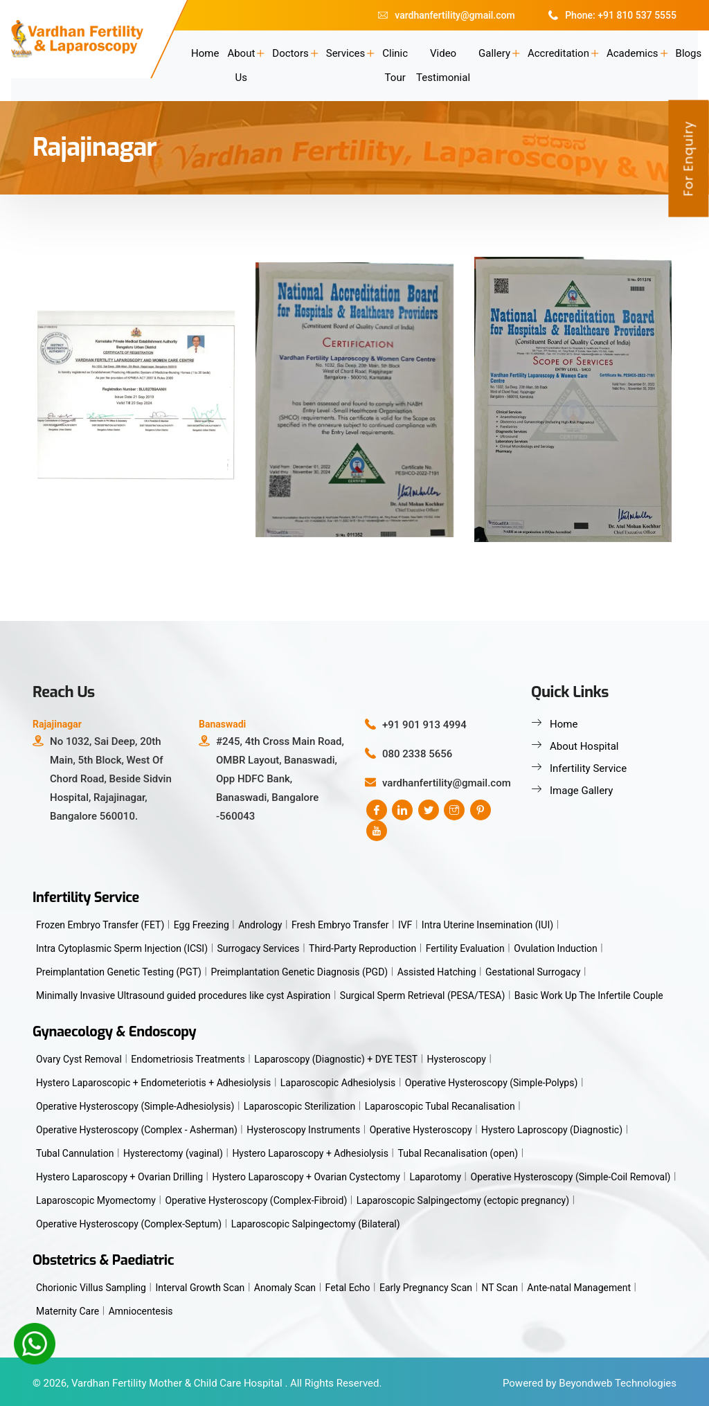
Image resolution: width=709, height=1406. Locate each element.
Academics (632, 53)
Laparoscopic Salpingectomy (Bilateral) (315, 1223)
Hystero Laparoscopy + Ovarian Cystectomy (306, 1176)
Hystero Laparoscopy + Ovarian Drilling (119, 1176)
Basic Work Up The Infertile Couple (588, 995)
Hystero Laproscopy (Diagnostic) (551, 1129)
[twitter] (428, 810)
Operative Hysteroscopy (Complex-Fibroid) (256, 1200)
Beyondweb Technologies (617, 1383)
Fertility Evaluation (465, 948)
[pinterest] (480, 810)
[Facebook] (376, 810)
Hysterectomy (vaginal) (173, 1153)
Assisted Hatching (436, 971)
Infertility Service (588, 768)
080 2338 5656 (417, 754)
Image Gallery (581, 790)
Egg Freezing (201, 924)
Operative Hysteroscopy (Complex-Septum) (129, 1223)
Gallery (494, 53)
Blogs (689, 53)
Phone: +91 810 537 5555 (612, 15)
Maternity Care (67, 1311)
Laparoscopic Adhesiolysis (338, 1082)
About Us (241, 65)
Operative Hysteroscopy (421, 1129)
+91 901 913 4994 (424, 725)
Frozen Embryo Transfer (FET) (100, 924)
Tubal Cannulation (75, 1153)
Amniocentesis (141, 1311)
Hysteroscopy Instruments (303, 1129)
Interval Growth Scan (199, 1287)
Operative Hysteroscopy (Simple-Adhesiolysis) (135, 1106)
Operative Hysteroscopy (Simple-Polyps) (491, 1082)
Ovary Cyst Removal (79, 1059)
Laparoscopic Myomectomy (96, 1200)
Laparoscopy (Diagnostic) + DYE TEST (336, 1059)
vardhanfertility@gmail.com (446, 15)
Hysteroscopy (456, 1059)
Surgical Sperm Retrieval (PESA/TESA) (422, 995)
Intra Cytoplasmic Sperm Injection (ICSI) (122, 948)
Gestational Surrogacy (532, 971)
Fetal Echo (347, 1287)
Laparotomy (435, 1176)
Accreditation (558, 53)
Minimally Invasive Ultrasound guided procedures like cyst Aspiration (183, 995)
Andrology (260, 924)
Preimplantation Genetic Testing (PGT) (118, 971)
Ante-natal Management (579, 1287)
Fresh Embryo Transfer (339, 924)
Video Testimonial (443, 65)
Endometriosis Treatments (187, 1059)
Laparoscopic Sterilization (299, 1106)
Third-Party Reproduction (362, 948)
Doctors (290, 53)
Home (205, 53)
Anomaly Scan (285, 1287)
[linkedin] (402, 810)
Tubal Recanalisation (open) (458, 1153)
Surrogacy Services (258, 948)
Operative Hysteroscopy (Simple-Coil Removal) (571, 1176)
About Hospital (584, 746)
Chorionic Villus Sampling (91, 1287)
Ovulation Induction (556, 948)
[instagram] (454, 810)
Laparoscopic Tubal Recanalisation (440, 1106)
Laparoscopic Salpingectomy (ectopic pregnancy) (463, 1200)
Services (346, 53)
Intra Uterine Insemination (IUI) (487, 924)
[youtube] (376, 830)
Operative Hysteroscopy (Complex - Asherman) (136, 1129)
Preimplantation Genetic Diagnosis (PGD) (299, 971)
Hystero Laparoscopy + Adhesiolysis (310, 1153)
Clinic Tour (395, 65)
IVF (405, 924)
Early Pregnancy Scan (425, 1287)
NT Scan (500, 1287)
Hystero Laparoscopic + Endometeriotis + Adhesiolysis (153, 1082)
